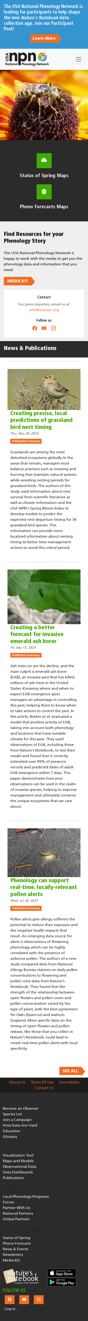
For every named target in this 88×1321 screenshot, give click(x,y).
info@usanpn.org (44, 310)
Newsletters (13, 1254)
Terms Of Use (42, 1082)
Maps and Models (18, 1161)
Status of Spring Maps (44, 175)
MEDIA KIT (17, 281)
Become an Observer (20, 1108)
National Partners (18, 1213)
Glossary (10, 1136)
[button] (20, 1276)
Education (11, 1131)
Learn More (44, 38)
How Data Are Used (20, 1125)
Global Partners (16, 1219)
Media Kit (11, 1260)
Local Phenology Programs (26, 1196)
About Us (17, 1082)
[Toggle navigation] (78, 59)
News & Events (15, 1249)
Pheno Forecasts (17, 1243)
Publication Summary (26, 441)
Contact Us (44, 1088)
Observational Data (19, 1166)
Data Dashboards (18, 1172)
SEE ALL (70, 1071)
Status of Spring (16, 1237)
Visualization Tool (18, 1155)
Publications (13, 1178)
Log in (10, 1308)
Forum (8, 1202)
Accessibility (69, 1082)
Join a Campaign (17, 1119)
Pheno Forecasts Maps (44, 206)
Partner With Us (16, 1208)
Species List (12, 1114)
